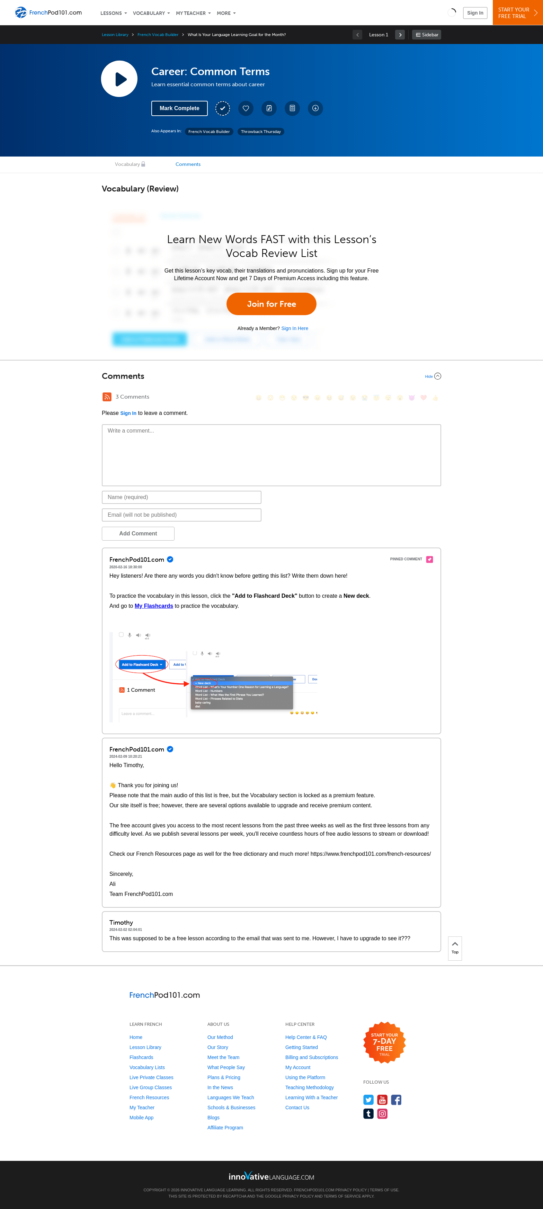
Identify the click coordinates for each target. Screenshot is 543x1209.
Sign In (475, 13)
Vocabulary (149, 13)
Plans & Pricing (223, 1077)
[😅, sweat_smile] (341, 397)
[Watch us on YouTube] (382, 1099)
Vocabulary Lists (147, 1067)
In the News (220, 1087)
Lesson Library (115, 34)
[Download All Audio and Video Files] (315, 108)
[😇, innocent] (376, 397)
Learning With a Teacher (311, 1097)
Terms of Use (384, 1190)
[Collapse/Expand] (271, 376)
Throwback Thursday (261, 131)
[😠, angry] (317, 397)
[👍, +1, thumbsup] (435, 397)
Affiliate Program (225, 1127)
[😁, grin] (282, 397)
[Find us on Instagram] (382, 1113)
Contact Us (297, 1107)
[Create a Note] (269, 108)
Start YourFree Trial (519, 13)
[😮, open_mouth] (400, 397)
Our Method (220, 1037)
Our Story (217, 1047)
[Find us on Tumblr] (368, 1113)
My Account (297, 1067)
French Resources (149, 1097)
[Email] (181, 515)
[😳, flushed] (270, 397)
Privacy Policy (351, 1190)
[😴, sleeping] (388, 397)
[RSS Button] (107, 397)
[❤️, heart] (423, 397)
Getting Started (301, 1047)
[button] (452, 12)
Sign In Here (294, 328)
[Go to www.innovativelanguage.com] (271, 1175)
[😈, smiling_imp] (412, 397)
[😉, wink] (353, 397)
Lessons (111, 13)
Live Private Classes (151, 1077)
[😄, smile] (259, 397)
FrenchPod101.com (314, 1190)
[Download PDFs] (292, 108)
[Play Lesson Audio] (119, 78)
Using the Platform (305, 1077)
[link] (400, 34)
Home (136, 1037)
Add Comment (138, 533)
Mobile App (141, 1117)
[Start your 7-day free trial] (384, 1043)
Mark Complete (179, 108)
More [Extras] (224, 13)
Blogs (213, 1117)
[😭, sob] (365, 397)
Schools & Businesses (231, 1107)
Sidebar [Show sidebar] (430, 35)
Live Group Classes (151, 1087)
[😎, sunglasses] (306, 397)
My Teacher (191, 13)
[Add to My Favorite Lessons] (245, 108)
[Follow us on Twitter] (368, 1099)
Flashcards (141, 1057)
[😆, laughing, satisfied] (329, 397)
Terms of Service (342, 1196)
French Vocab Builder (158, 34)
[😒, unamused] (294, 397)
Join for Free (271, 304)
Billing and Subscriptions (311, 1057)
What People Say (226, 1067)
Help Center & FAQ (306, 1037)
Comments (188, 164)
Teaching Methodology (309, 1087)
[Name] (181, 497)
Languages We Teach (230, 1097)
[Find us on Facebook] (396, 1099)
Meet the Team (223, 1057)
